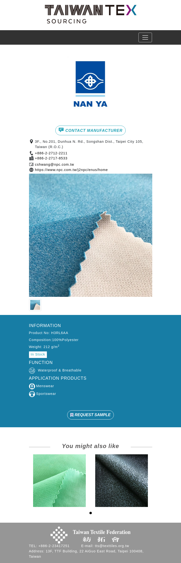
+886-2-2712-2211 (51, 153)
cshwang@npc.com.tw (54, 164)
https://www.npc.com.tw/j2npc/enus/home (71, 170)
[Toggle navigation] (145, 37)
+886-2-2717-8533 (51, 158)
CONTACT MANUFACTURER (90, 130)
